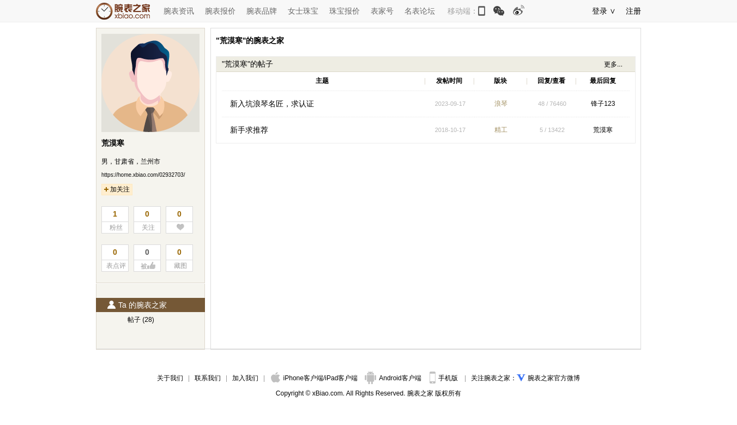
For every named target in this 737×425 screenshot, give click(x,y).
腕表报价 (220, 11)
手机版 (445, 378)
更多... (613, 64)
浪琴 (501, 103)
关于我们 (170, 378)
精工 (501, 130)
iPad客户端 (341, 378)
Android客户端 (394, 378)
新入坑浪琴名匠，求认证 (272, 103)
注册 (633, 11)
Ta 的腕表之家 (137, 305)
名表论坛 (419, 11)
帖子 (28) (141, 320)
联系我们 (208, 378)
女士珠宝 (303, 11)
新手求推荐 (249, 129)
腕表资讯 (179, 11)
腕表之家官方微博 (554, 378)
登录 (599, 11)
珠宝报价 (344, 11)
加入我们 (245, 378)
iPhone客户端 (297, 378)
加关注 (117, 189)
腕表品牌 (261, 11)
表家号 (382, 11)
